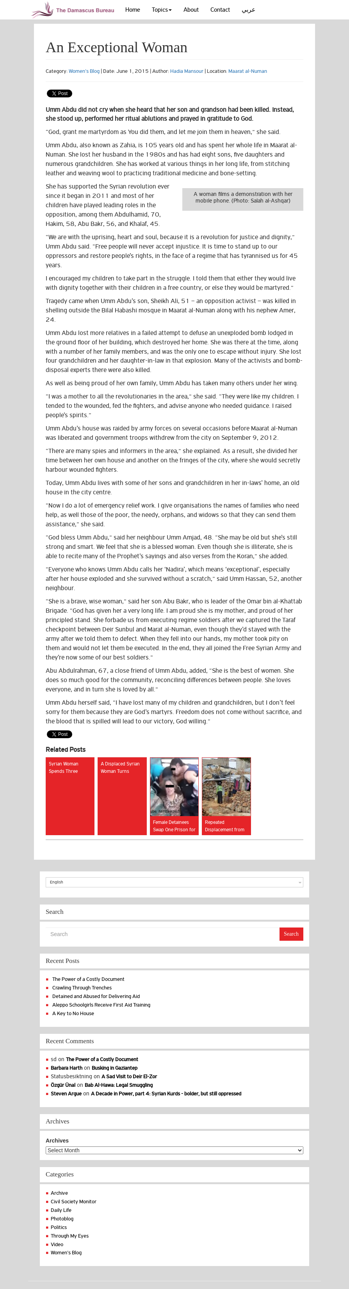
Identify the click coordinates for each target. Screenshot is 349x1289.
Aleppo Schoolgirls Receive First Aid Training (101, 1005)
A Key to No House (73, 1013)
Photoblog (62, 1219)
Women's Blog (84, 71)
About (191, 9)
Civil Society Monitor (73, 1201)
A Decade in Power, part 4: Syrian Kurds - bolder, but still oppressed (166, 1094)
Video (57, 1244)
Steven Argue (66, 1094)
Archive (59, 1193)
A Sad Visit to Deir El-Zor (129, 1076)
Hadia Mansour (186, 71)
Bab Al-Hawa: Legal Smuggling (119, 1085)
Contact (220, 9)
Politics (59, 1227)
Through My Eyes (70, 1236)
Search (291, 934)
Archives (57, 1140)
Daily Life (61, 1210)
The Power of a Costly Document (88, 979)
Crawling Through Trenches (82, 988)
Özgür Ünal (63, 1085)
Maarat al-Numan (247, 71)
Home (132, 9)
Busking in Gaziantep (114, 1068)
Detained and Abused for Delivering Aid (96, 996)
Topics (162, 9)
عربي (249, 9)
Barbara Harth (66, 1068)
